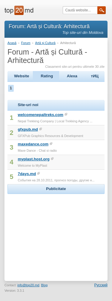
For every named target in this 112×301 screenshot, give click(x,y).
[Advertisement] (56, 232)
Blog (44, 285)
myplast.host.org (33, 159)
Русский (101, 285)
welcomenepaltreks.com (40, 114)
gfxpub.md (28, 129)
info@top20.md (28, 285)
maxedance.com (33, 144)
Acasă (11, 43)
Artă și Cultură (45, 43)
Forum (25, 43)
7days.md (27, 173)
